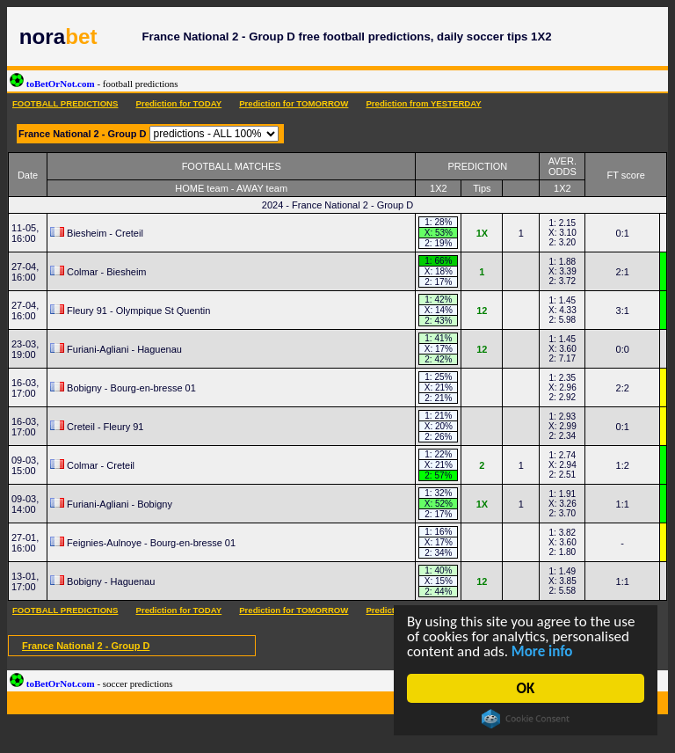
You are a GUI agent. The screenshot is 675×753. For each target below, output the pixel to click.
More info (542, 651)
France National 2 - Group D (85, 645)
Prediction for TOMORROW (293, 103)
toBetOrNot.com (94, 83)
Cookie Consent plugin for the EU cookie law (526, 718)
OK (526, 688)
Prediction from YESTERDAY (423, 103)
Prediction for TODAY (178, 103)
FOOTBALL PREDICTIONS (65, 103)
